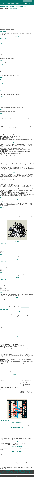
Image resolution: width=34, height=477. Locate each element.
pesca (12, 472)
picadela (28, 472)
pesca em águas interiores (18, 472)
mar (2, 472)
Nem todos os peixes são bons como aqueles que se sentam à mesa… (13, 6)
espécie (32, 471)
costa (29, 471)
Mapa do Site (17, 476)
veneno (31, 472)
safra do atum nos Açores (20, 120)
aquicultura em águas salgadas (13, 471)
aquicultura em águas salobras (23, 471)
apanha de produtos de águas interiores (21, 470)
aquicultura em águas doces (4, 471)
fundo (1, 472)
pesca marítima (24, 472)
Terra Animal (5, 1)
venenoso (1, 473)
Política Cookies (13, 475)
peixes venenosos (8, 472)
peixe (4, 472)
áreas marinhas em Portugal (4, 19)
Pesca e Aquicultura (7, 470)
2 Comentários (14, 8)
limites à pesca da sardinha (25, 307)
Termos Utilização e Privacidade (18, 475)
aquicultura (30, 470)
